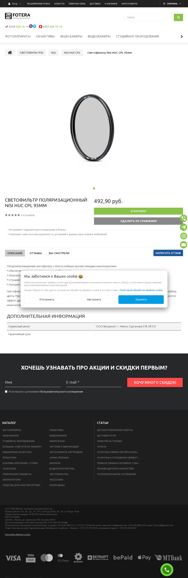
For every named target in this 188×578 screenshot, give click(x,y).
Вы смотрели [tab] (59, 255)
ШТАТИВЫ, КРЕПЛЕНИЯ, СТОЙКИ (20, 465)
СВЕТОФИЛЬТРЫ (59, 476)
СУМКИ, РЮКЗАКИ (59, 459)
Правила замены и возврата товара (119, 465)
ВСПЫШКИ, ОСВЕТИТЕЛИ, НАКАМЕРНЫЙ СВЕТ (24, 448)
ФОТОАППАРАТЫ (12, 432)
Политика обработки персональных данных (119, 454)
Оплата (101, 448)
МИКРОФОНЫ (57, 443)
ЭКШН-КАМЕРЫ (11, 437)
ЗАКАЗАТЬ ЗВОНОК (168, 570)
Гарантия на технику (109, 443)
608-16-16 (22, 26)
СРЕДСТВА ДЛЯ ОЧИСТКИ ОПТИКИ (21, 487)
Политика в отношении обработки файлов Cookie (119, 459)
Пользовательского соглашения (61, 393)
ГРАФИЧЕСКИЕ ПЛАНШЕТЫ (17, 476)
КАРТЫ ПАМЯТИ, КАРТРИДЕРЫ (66, 454)
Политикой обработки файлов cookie (141, 290)
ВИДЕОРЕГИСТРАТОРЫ (62, 470)
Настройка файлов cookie (17, 536)
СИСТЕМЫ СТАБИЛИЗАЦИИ (64, 448)
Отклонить (46, 299)
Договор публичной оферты (115, 432)
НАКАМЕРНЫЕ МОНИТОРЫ (17, 454)
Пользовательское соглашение (116, 476)
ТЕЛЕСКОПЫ (9, 470)
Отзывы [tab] (36, 255)
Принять (141, 299)
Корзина (172, 4)
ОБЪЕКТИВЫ (56, 432)
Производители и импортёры (115, 470)
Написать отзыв (168, 255)
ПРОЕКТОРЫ (9, 459)
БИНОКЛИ (55, 465)
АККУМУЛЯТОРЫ (12, 482)
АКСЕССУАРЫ (56, 482)
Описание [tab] (15, 255)
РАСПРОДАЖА (57, 487)
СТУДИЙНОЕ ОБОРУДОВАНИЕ (19, 443)
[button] (183, 218)
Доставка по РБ (106, 437)
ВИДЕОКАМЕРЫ (58, 437)
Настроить (94, 299)
